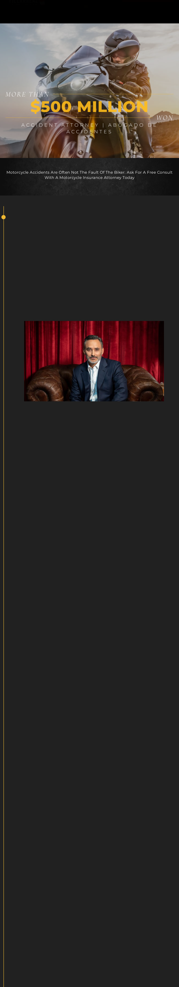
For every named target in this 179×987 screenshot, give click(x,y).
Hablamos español (148, 6)
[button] (86, 12)
